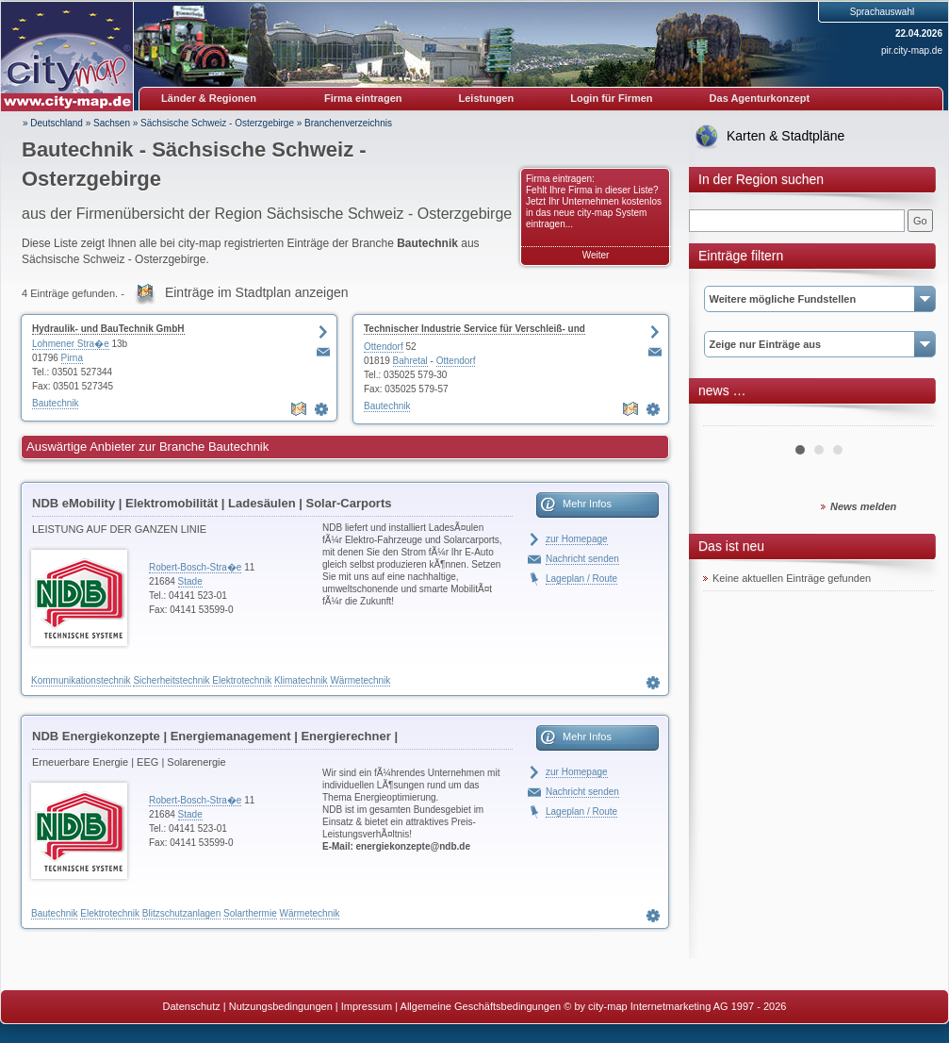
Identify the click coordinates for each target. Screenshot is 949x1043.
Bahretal (410, 361)
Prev (727, 419)
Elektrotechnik (241, 680)
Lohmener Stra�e (70, 344)
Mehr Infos (587, 503)
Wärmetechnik (360, 680)
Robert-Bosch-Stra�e (195, 567)
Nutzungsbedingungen (281, 1006)
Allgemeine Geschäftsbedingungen (481, 1006)
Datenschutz (192, 1006)
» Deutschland (53, 123)
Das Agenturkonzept (760, 98)
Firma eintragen (363, 98)
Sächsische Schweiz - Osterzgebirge (217, 123)
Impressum (366, 1006)
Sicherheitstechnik (171, 680)
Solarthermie (250, 913)
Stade (190, 581)
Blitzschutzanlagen (181, 913)
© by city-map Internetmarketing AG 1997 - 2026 (675, 1006)
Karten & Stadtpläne (785, 135)
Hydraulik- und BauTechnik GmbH (108, 328)
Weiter (596, 255)
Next (909, 419)
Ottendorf (383, 346)
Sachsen (111, 123)
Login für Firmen (611, 98)
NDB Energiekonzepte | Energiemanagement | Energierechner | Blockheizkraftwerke (215, 739)
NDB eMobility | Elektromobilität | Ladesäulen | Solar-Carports (211, 503)
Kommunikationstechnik (81, 680)
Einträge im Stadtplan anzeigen (257, 292)
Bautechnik (55, 403)
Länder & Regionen (208, 98)
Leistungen (487, 98)
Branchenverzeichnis (348, 123)
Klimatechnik (301, 680)
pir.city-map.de (911, 50)
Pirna (72, 358)
